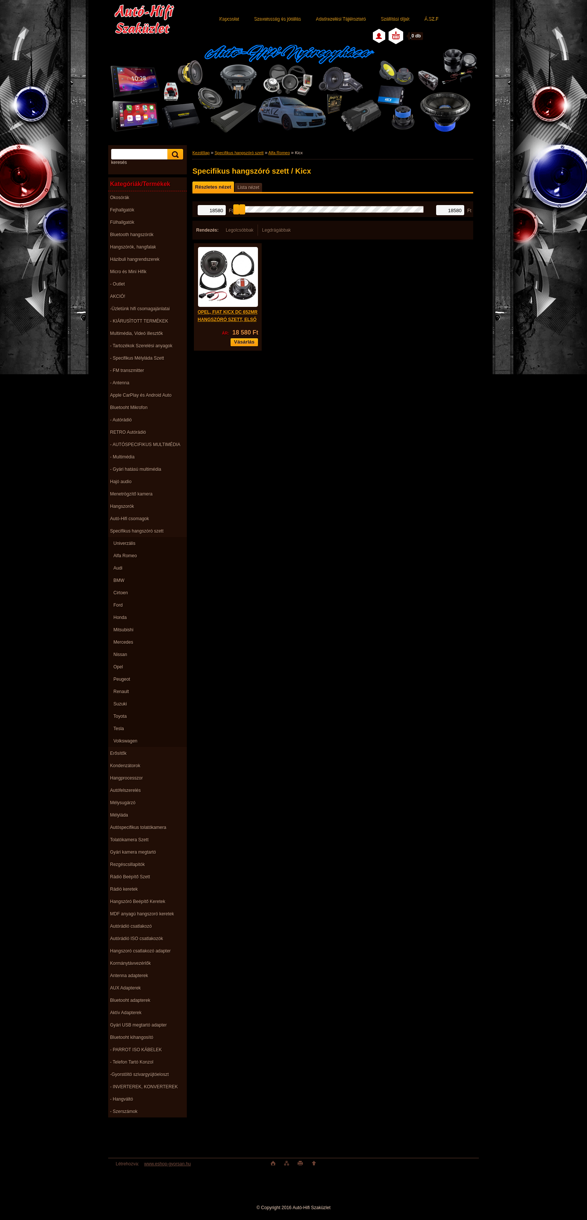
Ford (118, 605)
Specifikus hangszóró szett (137, 531)
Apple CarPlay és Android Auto (140, 395)
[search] (174, 154)
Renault (121, 691)
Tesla (118, 728)
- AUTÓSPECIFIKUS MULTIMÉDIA (145, 444)
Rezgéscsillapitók (127, 864)
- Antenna (119, 382)
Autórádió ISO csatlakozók (136, 938)
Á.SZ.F (431, 18)
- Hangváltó (121, 1099)
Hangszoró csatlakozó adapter (140, 951)
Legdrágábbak (276, 230)
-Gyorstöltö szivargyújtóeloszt (139, 1074)
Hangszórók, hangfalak (133, 247)
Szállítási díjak (394, 18)
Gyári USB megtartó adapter (138, 1025)
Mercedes (123, 642)
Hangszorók (122, 506)
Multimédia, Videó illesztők (136, 333)
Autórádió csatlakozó (131, 926)
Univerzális (124, 543)
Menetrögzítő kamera (131, 494)
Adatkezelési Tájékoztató (340, 18)
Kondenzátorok (125, 765)
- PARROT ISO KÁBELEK (136, 1049)
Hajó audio (120, 481)
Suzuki (120, 704)
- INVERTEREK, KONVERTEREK (144, 1086)
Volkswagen (125, 741)
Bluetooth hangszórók (131, 234)
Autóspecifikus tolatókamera (138, 827)
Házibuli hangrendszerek (134, 259)
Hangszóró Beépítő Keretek (137, 901)
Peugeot (121, 679)
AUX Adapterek (125, 988)
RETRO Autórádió (128, 432)
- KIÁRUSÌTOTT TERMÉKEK (139, 321)
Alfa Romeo (125, 555)
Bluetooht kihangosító (131, 1037)
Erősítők (118, 753)
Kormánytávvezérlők (130, 963)
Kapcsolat (229, 18)
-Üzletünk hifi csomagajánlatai (140, 308)
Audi (117, 568)
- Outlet (117, 284)
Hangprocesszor (126, 778)
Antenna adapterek (129, 975)
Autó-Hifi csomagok (129, 518)
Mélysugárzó (123, 802)
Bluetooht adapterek (130, 1000)
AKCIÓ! (117, 296)
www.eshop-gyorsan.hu (167, 1163)
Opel (118, 667)
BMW (118, 580)
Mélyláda (119, 815)
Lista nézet (248, 187)
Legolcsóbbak (239, 230)
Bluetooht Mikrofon (128, 407)
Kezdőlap (201, 152)
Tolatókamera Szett (129, 839)
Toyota (120, 716)
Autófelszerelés (125, 790)
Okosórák (119, 197)
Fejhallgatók (122, 210)
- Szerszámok (123, 1111)
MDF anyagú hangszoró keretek (142, 913)
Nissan (120, 654)
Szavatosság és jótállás (277, 18)
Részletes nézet (213, 187)
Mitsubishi (123, 629)
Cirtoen (120, 592)
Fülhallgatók (122, 222)
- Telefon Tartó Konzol (131, 1062)
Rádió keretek (124, 889)
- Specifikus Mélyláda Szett (137, 358)
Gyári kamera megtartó (133, 852)
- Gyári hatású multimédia (135, 469)
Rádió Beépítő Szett (130, 876)
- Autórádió (121, 420)
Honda (120, 617)
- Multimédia (122, 457)
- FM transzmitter (127, 370)
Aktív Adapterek (126, 1012)
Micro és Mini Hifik (128, 271)
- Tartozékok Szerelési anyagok (141, 345)
